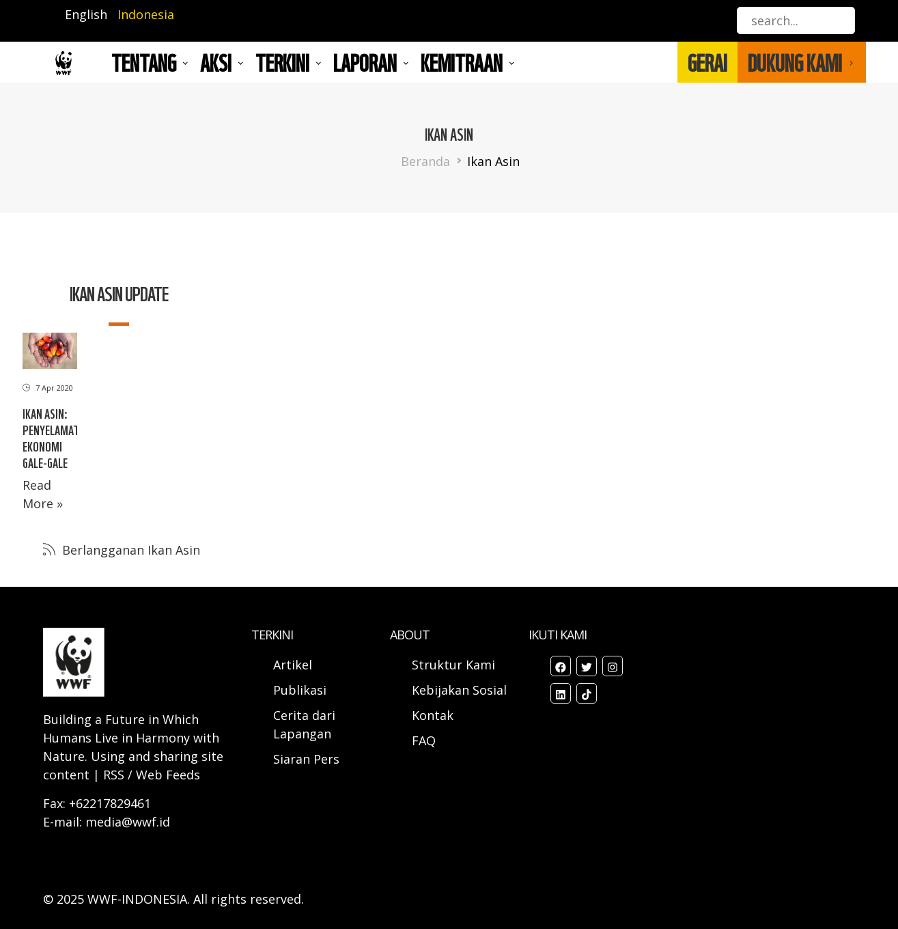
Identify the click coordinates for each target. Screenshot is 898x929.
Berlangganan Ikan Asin (129, 550)
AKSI (215, 62)
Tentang (143, 62)
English (86, 14)
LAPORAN (365, 62)
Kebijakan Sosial (459, 690)
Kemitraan (462, 62)
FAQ (424, 740)
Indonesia (145, 14)
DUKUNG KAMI (795, 62)
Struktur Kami (453, 664)
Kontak (432, 715)
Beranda (425, 161)
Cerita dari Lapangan (304, 724)
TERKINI (282, 62)
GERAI (707, 62)
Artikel (294, 664)
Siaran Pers (306, 759)
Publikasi (299, 690)
